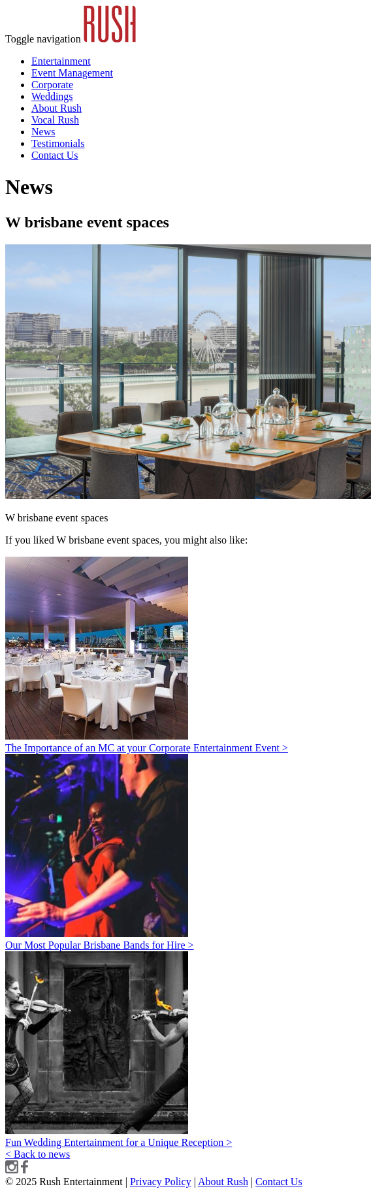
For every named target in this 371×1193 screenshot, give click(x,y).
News (43, 131)
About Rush (56, 108)
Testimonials (58, 143)
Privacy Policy (160, 1181)
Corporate (52, 84)
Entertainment (61, 61)
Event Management (72, 72)
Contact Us (54, 155)
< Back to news (37, 1154)
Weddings (52, 96)
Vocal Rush (55, 119)
